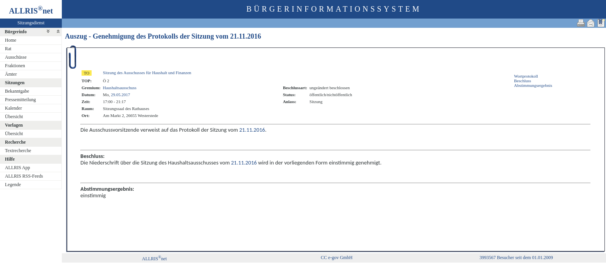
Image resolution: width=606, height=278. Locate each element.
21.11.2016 (245, 36)
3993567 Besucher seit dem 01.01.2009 (516, 257)
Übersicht (14, 116)
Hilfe (10, 159)
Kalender (13, 108)
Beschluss (522, 80)
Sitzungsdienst (30, 22)
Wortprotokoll (526, 76)
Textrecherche (18, 150)
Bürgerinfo (16, 31)
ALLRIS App (17, 167)
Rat (8, 48)
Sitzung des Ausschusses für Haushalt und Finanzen (147, 72)
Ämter (11, 74)
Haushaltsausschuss (119, 87)
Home (10, 40)
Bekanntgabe (17, 91)
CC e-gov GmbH (336, 257)
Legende (13, 184)
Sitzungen (15, 82)
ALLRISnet (154, 258)
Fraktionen (15, 65)
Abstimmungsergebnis (533, 85)
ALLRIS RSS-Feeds (24, 176)
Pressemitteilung (20, 99)
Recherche (15, 142)
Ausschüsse (16, 57)
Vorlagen (14, 125)
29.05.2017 (120, 94)
